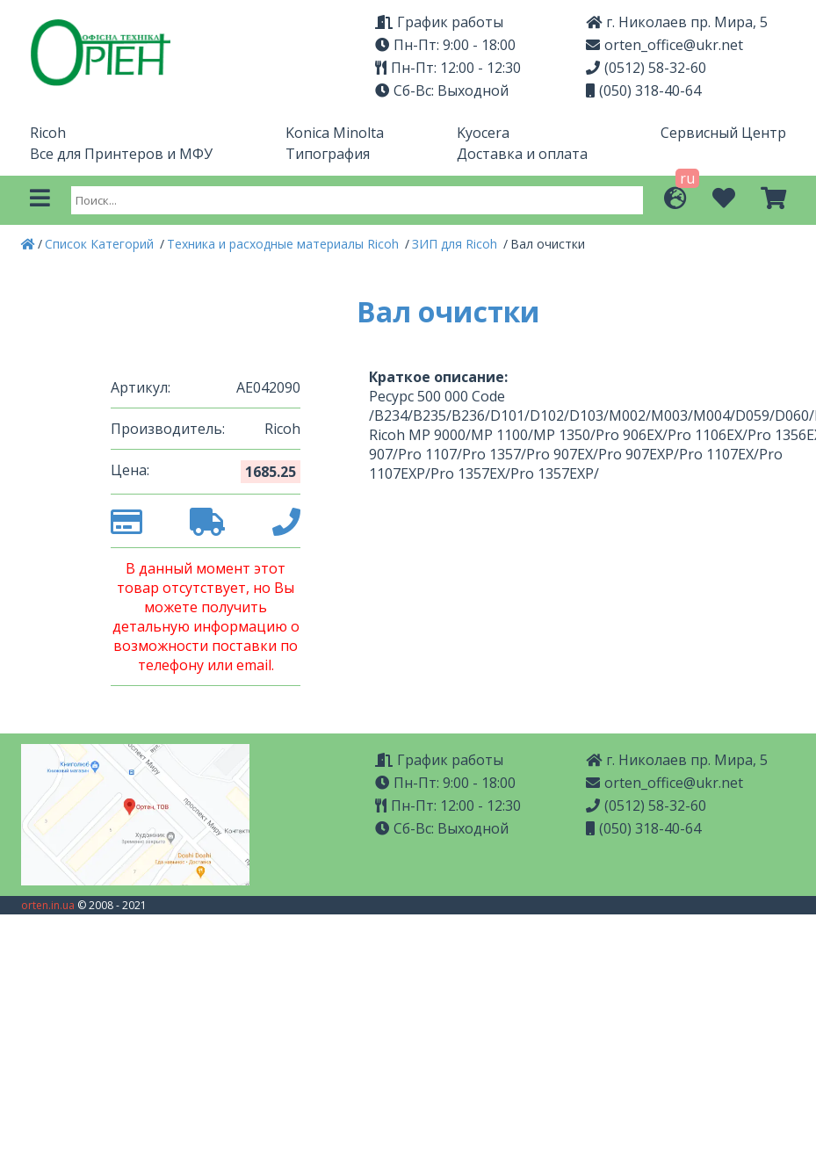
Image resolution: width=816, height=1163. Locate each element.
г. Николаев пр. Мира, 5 (677, 22)
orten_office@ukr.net (664, 44)
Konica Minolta (334, 132)
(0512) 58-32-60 (646, 67)
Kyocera (483, 132)
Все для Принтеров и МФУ (121, 153)
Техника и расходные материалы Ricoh (284, 243)
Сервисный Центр (723, 132)
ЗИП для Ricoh (456, 243)
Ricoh (48, 132)
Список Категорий (101, 243)
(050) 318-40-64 (643, 90)
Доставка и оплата (522, 153)
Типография (327, 153)
